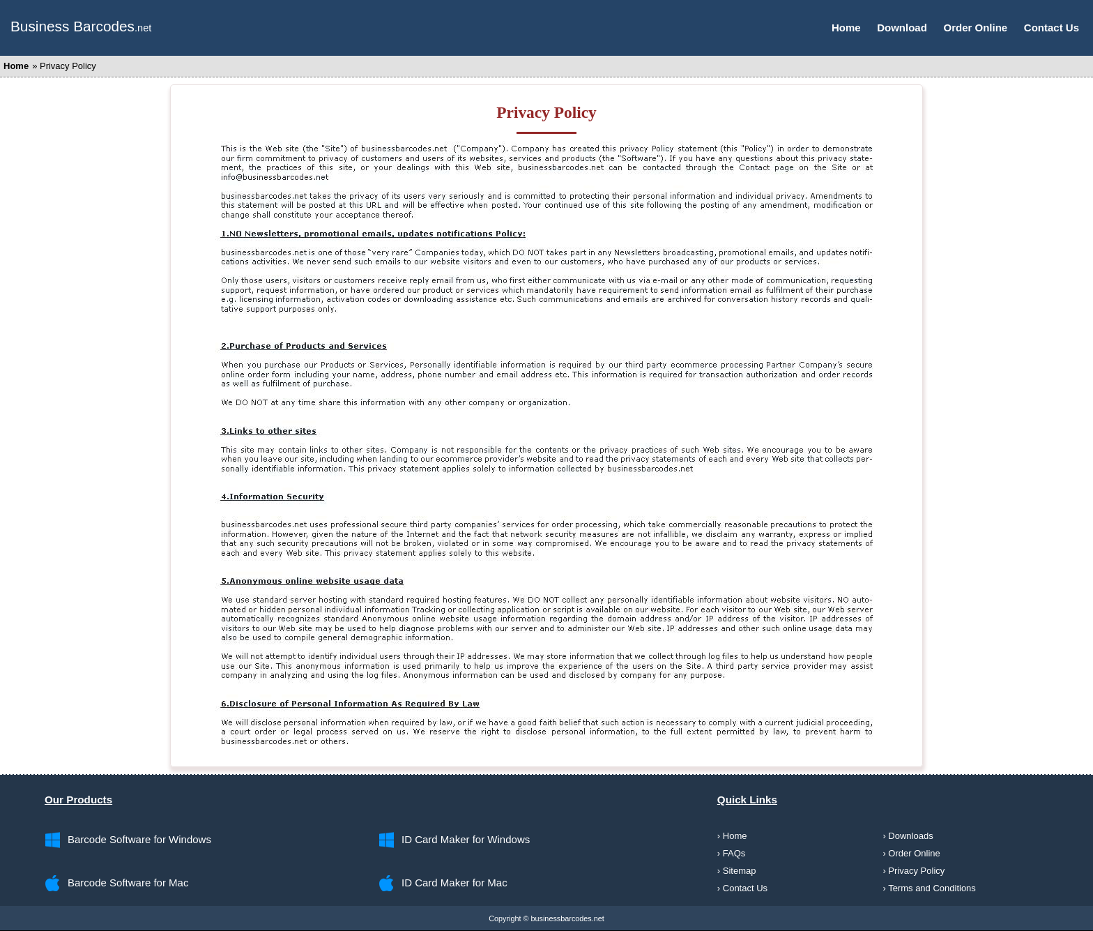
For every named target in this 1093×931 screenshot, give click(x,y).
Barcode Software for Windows (139, 839)
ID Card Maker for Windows (466, 839)
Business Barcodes (72, 26)
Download (902, 27)
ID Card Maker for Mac (454, 882)
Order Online (976, 27)
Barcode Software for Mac (128, 882)
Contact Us (1051, 27)
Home (846, 27)
